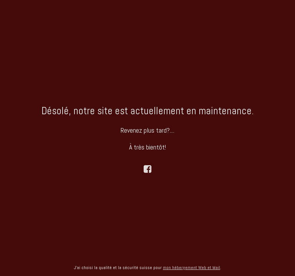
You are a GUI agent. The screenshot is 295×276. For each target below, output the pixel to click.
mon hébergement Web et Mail (191, 267)
